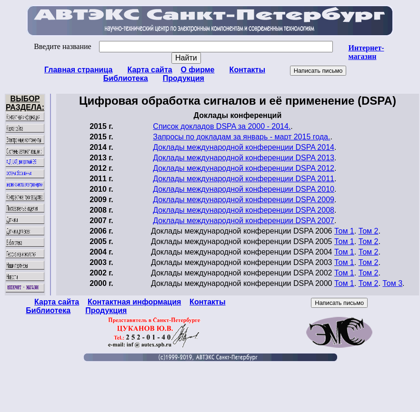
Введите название (183, 46)
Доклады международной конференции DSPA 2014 (243, 147)
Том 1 (344, 231)
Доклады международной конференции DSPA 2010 (243, 189)
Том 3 (392, 283)
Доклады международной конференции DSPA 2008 (243, 210)
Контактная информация (134, 302)
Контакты (247, 70)
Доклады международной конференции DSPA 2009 (243, 200)
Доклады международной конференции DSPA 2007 (243, 220)
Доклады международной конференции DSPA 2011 (243, 179)
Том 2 (369, 231)
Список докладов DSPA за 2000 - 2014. (221, 126)
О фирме (197, 70)
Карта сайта (150, 70)
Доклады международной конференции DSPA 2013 (243, 158)
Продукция (183, 78)
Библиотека (125, 78)
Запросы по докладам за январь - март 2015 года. (241, 137)
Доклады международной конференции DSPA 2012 (243, 168)
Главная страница (78, 70)
